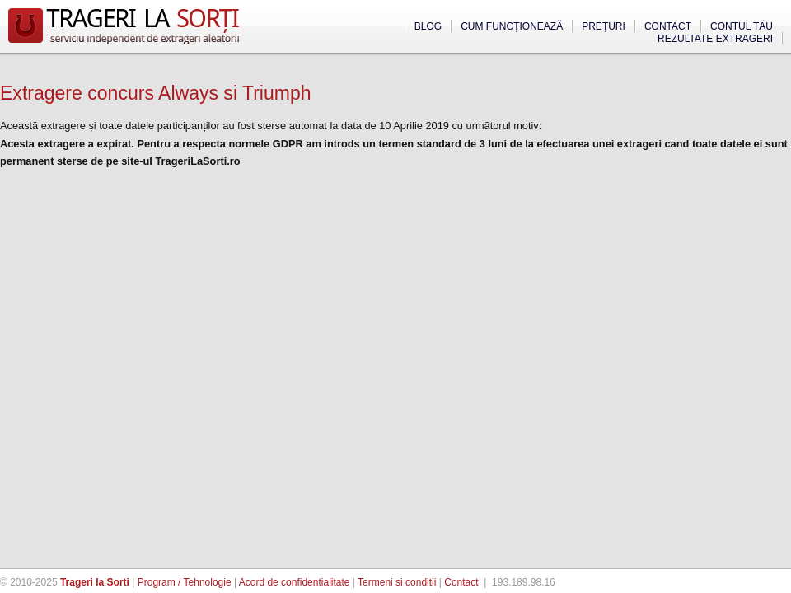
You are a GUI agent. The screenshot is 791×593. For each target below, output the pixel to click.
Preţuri (603, 26)
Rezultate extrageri (715, 38)
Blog (428, 26)
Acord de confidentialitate (294, 582)
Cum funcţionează (512, 26)
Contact (667, 26)
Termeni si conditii (397, 582)
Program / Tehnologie (185, 582)
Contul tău (741, 26)
